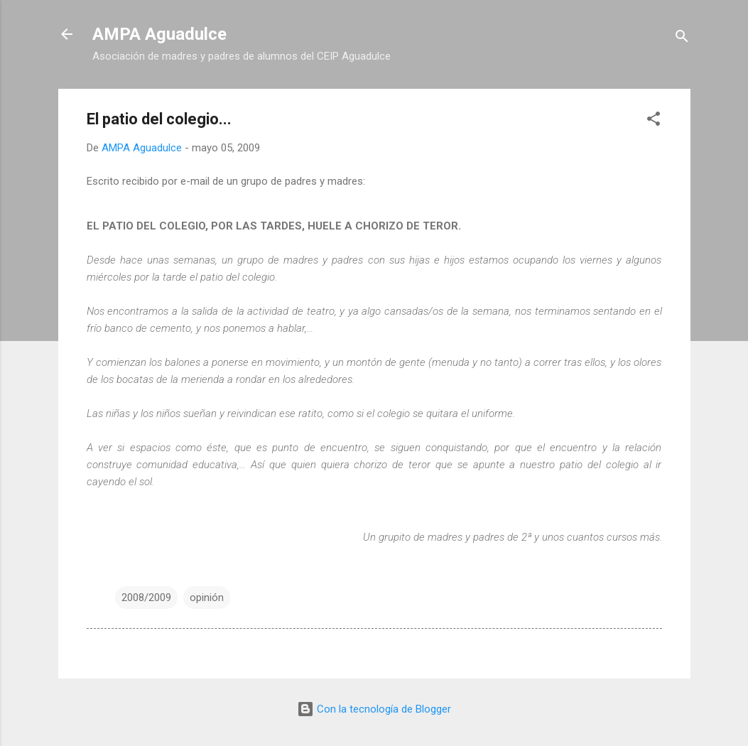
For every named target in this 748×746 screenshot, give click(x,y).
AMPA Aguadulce (159, 34)
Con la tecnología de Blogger (374, 709)
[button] (653, 121)
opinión (207, 597)
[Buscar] (681, 38)
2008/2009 (146, 597)
